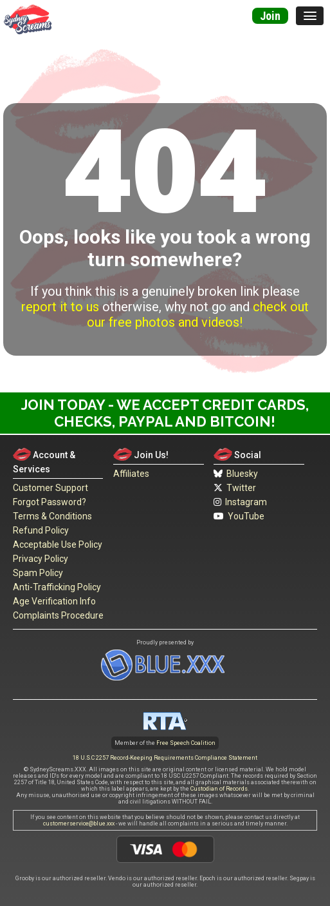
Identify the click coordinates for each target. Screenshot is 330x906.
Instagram (240, 502)
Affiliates (131, 473)
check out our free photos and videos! (198, 314)
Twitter (235, 488)
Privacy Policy (40, 559)
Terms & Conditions (52, 516)
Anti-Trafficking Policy (57, 587)
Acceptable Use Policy (57, 544)
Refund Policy (41, 530)
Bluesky (236, 473)
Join (270, 16)
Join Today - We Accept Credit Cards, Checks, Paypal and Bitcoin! (165, 413)
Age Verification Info (54, 601)
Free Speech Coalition (185, 743)
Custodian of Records (219, 789)
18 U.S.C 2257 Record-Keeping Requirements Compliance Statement (165, 758)
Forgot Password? (49, 502)
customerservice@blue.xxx (79, 823)
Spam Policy (38, 573)
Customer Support (50, 488)
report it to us (60, 306)
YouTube (239, 516)
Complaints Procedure (58, 615)
